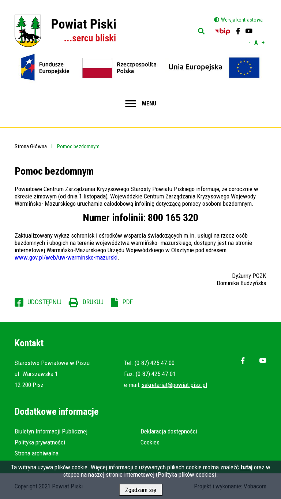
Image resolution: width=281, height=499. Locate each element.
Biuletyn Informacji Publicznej (51, 431)
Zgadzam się (140, 491)
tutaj (246, 469)
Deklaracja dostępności (168, 431)
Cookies (150, 442)
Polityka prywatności (40, 442)
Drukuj (93, 302)
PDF (128, 302)
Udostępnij (44, 302)
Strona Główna (31, 146)
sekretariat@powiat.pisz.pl (174, 384)
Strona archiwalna (37, 453)
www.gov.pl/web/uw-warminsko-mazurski (66, 257)
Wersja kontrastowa (242, 20)
